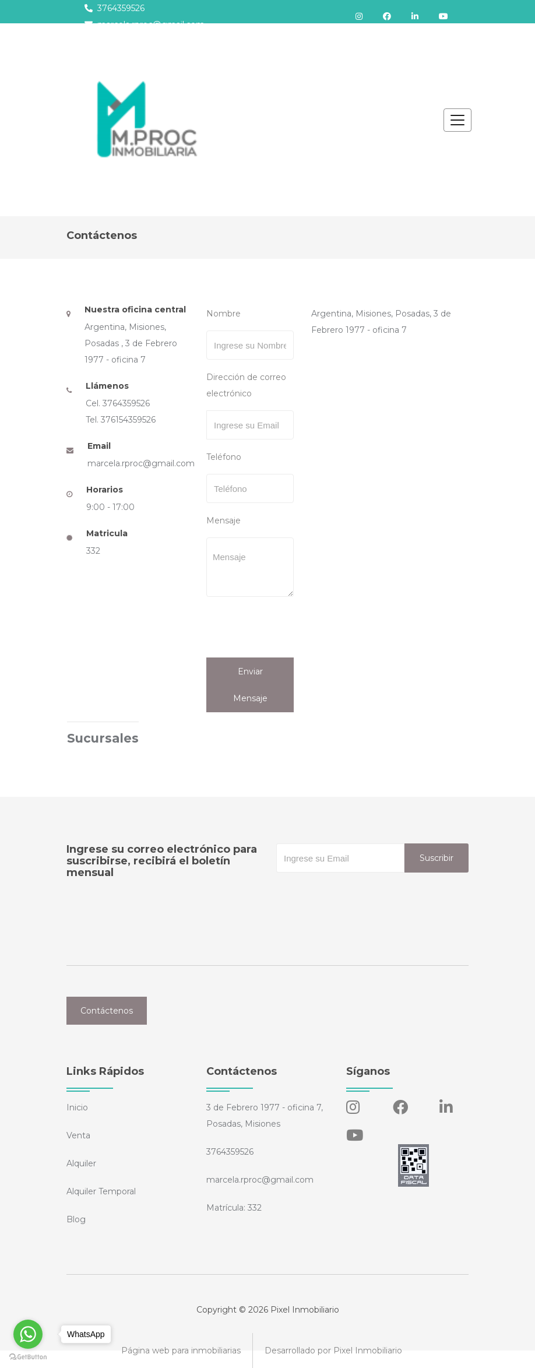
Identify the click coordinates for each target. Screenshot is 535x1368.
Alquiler (81, 1163)
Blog (76, 1219)
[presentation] (286, 629)
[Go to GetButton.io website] (28, 1356)
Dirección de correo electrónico (246, 385)
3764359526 (115, 8)
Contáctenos (106, 1010)
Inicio (77, 1107)
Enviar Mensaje (250, 685)
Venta (78, 1135)
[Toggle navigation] (457, 120)
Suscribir (436, 858)
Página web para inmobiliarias (181, 1350)
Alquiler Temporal (101, 1191)
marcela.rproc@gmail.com (145, 24)
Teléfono (223, 457)
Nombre (223, 313)
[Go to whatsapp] (28, 1334)
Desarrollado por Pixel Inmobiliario (333, 1350)
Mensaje (223, 520)
